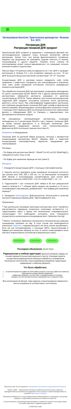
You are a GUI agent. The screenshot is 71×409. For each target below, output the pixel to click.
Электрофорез (22, 195)
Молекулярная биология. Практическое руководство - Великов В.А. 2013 (35, 38)
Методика (6, 163)
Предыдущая (19, 240)
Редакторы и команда (38, 393)
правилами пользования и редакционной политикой (47, 386)
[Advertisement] (35, 14)
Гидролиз (17, 225)
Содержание (35, 240)
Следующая (52, 240)
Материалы (7, 132)
